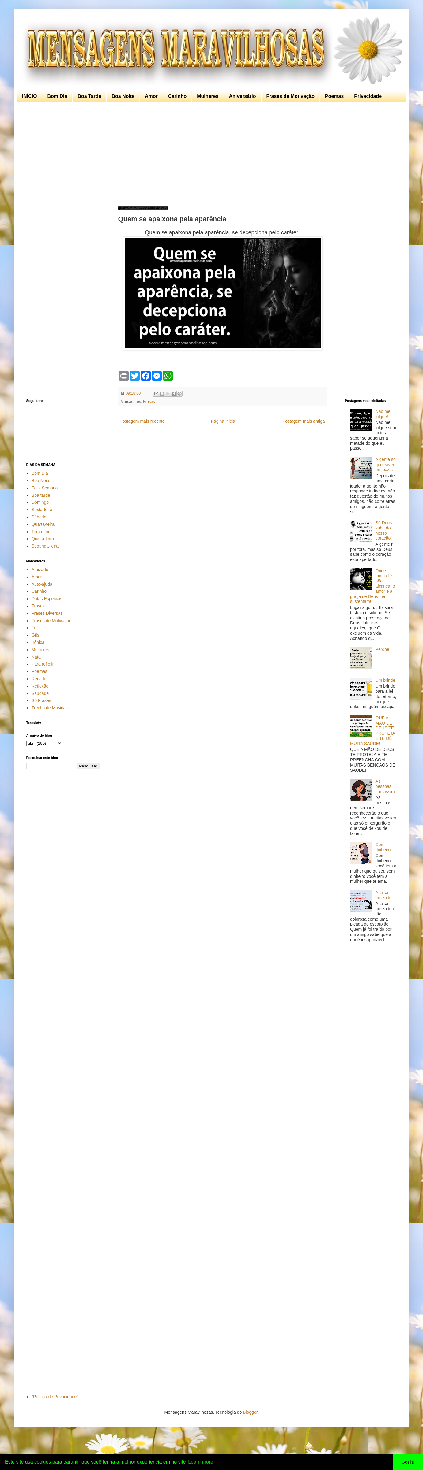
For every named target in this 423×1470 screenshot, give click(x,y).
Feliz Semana (45, 487)
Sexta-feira (42, 509)
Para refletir (43, 664)
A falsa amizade (384, 895)
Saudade (40, 693)
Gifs (35, 635)
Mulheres (207, 96)
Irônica (38, 642)
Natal (37, 657)
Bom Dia (57, 96)
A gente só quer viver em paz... (386, 464)
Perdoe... (384, 649)
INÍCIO (29, 96)
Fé (34, 627)
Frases (149, 401)
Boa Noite (122, 96)
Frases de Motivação (290, 96)
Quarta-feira (43, 524)
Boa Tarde (89, 96)
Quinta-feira (43, 538)
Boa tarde (41, 495)
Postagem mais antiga (303, 421)
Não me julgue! (383, 414)
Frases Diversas (47, 613)
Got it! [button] (408, 1462)
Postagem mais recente (142, 421)
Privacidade (368, 96)
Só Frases (41, 700)
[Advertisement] (210, 154)
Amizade (40, 569)
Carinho (177, 96)
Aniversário (242, 96)
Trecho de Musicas (50, 707)
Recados (40, 678)
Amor (151, 96)
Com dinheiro (383, 847)
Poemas (334, 96)
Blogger (250, 1412)
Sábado (39, 516)
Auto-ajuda (42, 584)
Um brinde (385, 680)
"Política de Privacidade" (55, 1396)
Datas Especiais (47, 598)
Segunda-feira (45, 546)
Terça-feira (42, 531)
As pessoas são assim (385, 786)
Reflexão (40, 686)
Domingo (40, 502)
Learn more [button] (200, 1461)
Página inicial (223, 421)
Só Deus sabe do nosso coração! (384, 530)
